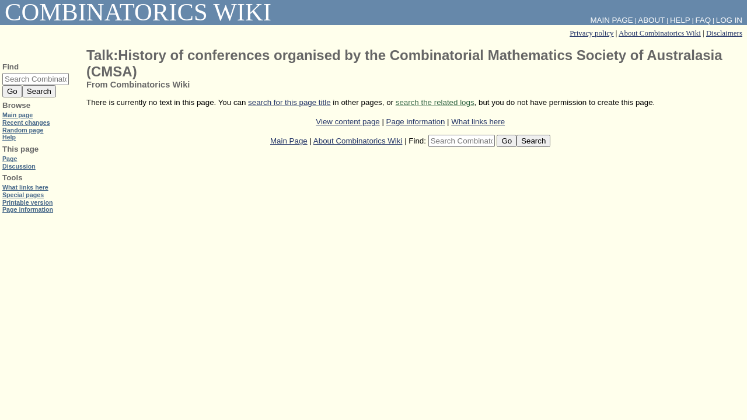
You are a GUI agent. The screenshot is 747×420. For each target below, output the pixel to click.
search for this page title (289, 102)
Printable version (27, 202)
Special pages (23, 194)
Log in (729, 20)
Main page (17, 114)
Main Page (289, 140)
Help (680, 20)
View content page (347, 121)
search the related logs (435, 102)
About (651, 20)
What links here (478, 121)
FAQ (703, 20)
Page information (415, 121)
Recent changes (26, 122)
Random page (22, 130)
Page (9, 158)
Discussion (19, 166)
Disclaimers (724, 33)
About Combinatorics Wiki (660, 33)
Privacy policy (591, 33)
